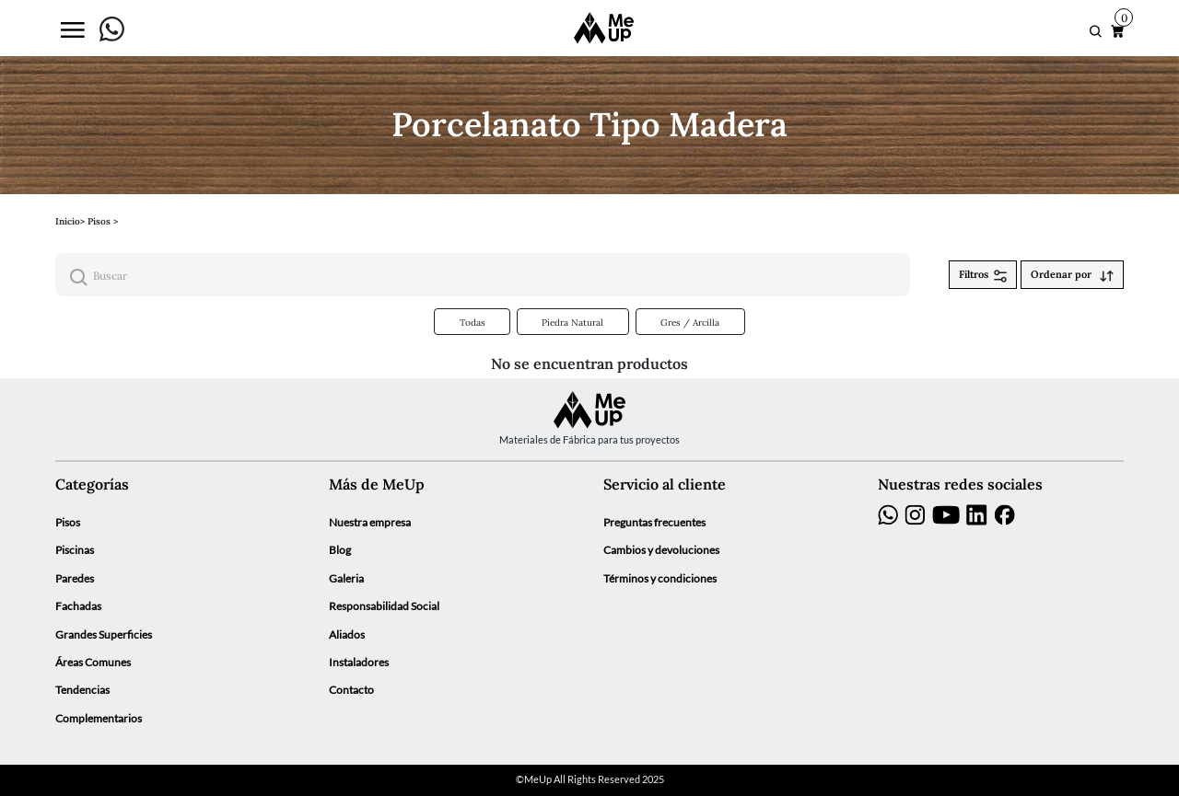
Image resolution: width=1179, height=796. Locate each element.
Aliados (347, 634)
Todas (472, 322)
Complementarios (98, 718)
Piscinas (74, 550)
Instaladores (359, 662)
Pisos (67, 522)
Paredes (74, 578)
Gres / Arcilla (689, 322)
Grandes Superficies (103, 634)
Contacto (351, 690)
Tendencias (82, 690)
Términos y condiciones (660, 578)
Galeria (346, 578)
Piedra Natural (572, 322)
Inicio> (70, 220)
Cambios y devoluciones (661, 550)
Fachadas (78, 606)
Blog (340, 550)
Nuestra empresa (370, 522)
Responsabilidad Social (384, 606)
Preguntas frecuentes (654, 522)
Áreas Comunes (93, 662)
